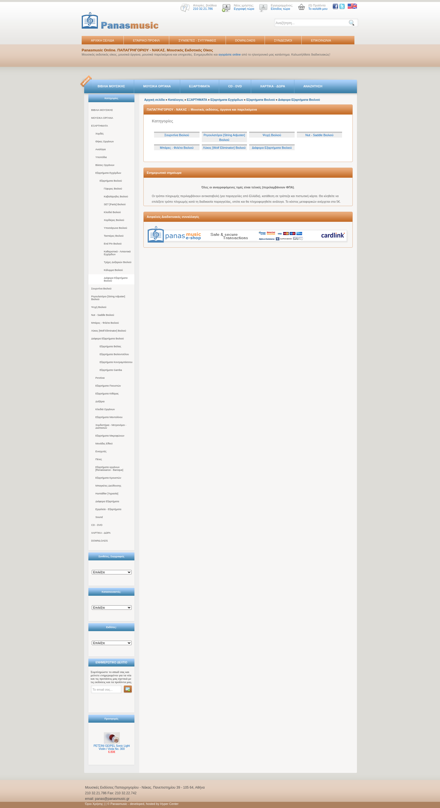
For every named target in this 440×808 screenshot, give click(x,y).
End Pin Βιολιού (113, 243)
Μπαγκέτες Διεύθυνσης (108, 485)
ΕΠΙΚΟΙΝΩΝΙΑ (321, 40)
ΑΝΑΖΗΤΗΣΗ (312, 86)
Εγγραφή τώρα (244, 8)
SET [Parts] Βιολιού (115, 204)
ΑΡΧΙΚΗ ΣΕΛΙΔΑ (102, 40)
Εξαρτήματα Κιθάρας (107, 393)
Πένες (98, 459)
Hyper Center (169, 803)
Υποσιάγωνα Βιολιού (115, 228)
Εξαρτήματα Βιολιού (111, 180)
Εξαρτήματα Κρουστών (108, 477)
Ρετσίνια (100, 377)
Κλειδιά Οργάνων (105, 409)
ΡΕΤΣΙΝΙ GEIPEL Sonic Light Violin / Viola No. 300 (111, 747)
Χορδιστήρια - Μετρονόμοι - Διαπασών (110, 426)
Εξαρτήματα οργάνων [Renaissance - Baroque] (109, 468)
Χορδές (99, 133)
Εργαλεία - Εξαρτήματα (108, 509)
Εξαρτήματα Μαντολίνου (108, 417)
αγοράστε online (230, 54)
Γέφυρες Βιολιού (113, 188)
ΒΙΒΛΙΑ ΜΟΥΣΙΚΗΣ (111, 86)
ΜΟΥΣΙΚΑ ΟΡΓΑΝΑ (157, 86)
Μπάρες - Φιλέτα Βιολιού (105, 322)
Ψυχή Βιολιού (98, 307)
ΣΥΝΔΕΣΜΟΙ (283, 40)
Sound (99, 517)
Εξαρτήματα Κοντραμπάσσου (116, 362)
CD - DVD (235, 86)
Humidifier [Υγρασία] (106, 493)
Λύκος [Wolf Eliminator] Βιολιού (108, 330)
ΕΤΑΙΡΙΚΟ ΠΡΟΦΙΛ (146, 40)
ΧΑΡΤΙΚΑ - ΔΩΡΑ (272, 86)
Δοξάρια (99, 401)
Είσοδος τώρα (280, 8)
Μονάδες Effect (104, 443)
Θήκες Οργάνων (104, 141)
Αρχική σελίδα (154, 99)
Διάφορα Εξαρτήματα (107, 501)
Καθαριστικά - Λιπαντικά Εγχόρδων (117, 253)
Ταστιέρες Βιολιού (113, 235)
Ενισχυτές (101, 451)
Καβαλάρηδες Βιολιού (116, 196)
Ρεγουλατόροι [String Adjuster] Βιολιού (108, 298)
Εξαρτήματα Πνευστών (108, 385)
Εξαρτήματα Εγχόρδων (108, 173)
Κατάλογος (176, 99)
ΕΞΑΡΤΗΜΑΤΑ (199, 86)
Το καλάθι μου (317, 8)
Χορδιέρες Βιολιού (114, 220)
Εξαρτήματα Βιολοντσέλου (114, 354)
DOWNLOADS (245, 40)
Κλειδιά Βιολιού (112, 212)
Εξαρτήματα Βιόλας (110, 346)
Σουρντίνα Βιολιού (101, 288)
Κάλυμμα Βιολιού (113, 270)
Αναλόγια (100, 149)
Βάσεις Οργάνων (104, 165)
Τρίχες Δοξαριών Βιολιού (117, 262)
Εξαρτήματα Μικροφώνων (109, 435)
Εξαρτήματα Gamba (111, 370)
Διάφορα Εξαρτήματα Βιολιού (115, 279)
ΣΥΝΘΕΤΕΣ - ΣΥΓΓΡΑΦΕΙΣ (197, 40)
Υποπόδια (101, 157)
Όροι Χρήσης (94, 803)
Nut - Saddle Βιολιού (102, 315)
